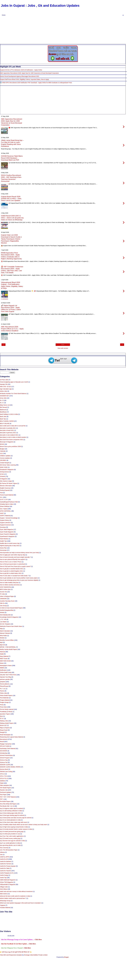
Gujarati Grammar (5, 525)
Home (62, 344)
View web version (63, 348)
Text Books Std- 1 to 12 (7, 806)
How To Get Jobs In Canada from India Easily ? (14, 575)
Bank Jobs (3, 416)
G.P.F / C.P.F (4, 499)
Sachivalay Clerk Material (7, 748)
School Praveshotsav (6, 755)
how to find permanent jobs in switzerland (12, 564)
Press (1, 704)
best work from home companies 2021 (11, 439)
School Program (5, 758)
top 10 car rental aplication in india (10, 820)
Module (2, 638)
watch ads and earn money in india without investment (16, 891)
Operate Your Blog (5, 677)
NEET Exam (3, 658)
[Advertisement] (62, 30)
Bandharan (3, 412)
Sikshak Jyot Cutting (6, 771)
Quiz (1, 716)
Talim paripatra (4, 785)
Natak (2, 654)
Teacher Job (3, 790)
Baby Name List (5, 405)
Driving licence (4, 472)
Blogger (66, 957)
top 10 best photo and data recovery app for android (15, 817)
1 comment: (4, 299)
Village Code (4, 887)
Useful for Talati (4, 868)
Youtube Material (5, 907)
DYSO (2, 474)
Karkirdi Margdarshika (6, 610)
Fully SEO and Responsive (8, 955)
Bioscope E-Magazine (6, 442)
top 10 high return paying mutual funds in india (14, 827)
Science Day (4, 760)
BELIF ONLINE (4, 423)
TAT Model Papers (5, 787)
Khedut (2, 612)
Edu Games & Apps (6, 481)
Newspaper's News (6, 665)
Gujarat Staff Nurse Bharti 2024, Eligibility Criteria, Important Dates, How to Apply (24, 79)
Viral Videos (3, 889)
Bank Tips (3, 419)
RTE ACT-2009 (4, 746)
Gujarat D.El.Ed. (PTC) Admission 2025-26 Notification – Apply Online (21, 70)
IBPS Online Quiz (5, 589)
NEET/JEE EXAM (5, 661)
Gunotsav (3, 527)
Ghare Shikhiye (4, 506)
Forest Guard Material (6, 495)
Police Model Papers (6, 695)
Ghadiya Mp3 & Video (6, 504)
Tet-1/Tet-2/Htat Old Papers (8, 804)
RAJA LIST (3, 725)
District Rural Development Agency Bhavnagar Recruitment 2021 (19, 76)
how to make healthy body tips (9, 582)
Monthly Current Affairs (7, 640)
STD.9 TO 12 (4, 778)
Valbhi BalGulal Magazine (7, 880)
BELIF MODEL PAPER (7, 421)
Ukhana (2, 852)
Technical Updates (5, 792)
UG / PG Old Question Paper (8, 850)
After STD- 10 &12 (5, 386)
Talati (1, 783)
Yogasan (2, 905)
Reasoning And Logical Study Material (11, 737)
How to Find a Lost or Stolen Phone (10, 562)
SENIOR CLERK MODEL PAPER (10, 767)
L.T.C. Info (3, 619)
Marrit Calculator (5, 631)
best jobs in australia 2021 (8, 428)
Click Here (38, 939)
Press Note (3, 707)
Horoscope (3, 550)
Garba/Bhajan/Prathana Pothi (9, 502)
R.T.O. (2, 718)
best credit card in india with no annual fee (12, 426)
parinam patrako (5, 679)
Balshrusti (3, 409)
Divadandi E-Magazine (7, 469)
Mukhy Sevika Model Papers (8, 649)
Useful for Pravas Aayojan (8, 866)
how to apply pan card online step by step (12, 555)
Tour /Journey (4, 847)
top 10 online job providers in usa (10, 834)
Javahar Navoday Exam (7, 601)
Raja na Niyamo (5, 727)
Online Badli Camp (5, 672)
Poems (2, 691)
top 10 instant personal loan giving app (11, 831)
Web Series (3, 893)
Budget (2, 449)
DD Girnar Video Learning (8, 465)
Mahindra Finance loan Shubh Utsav (11, 626)
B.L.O (1, 400)
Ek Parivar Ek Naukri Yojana (8, 483)
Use (1, 854)
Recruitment (3, 739)
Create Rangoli (4, 462)
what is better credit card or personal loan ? (13, 898)
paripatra (2, 681)
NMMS (2, 668)
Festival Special (5, 490)
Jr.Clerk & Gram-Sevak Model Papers (11, 608)
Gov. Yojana (3, 509)
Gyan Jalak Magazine (6, 529)
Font (1, 492)
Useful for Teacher (5, 870)
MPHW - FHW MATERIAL (8, 647)
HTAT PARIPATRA (5, 587)
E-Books (2, 476)
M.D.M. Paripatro (5, 624)
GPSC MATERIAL (5, 511)
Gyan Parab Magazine (7, 532)
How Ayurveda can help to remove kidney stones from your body (19, 552)
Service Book (4, 769)
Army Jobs (3, 398)
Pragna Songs (4, 702)
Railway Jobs (4, 721)
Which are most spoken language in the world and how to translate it (20, 903)
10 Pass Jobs (4, 379)
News (1, 663)
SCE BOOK (3, 751)
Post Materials (4, 697)
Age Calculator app (6, 389)
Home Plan (3, 548)
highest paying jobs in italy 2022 (9, 545)
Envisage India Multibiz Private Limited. (36, 955)
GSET (2, 513)
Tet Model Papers (5, 801)
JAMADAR (3, 598)
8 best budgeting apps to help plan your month (14, 382)
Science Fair (4, 762)
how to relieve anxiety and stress (10, 585)
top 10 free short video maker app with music (13, 822)
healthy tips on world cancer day (9, 543)
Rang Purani (4, 730)
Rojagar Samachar (5, 744)
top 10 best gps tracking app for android (12, 815)
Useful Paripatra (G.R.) (7, 873)
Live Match (3, 621)
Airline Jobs (3, 391)
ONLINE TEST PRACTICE (8, 675)
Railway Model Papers (7, 723)
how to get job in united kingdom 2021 (11, 571)
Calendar (2, 451)
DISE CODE (3, 467)
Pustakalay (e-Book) (6, 711)
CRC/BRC (3, 460)
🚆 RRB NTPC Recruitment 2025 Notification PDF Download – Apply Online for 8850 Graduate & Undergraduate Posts (36, 82)
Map (1, 628)
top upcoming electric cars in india (10, 845)
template (19, 955)
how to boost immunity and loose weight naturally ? (15, 557)
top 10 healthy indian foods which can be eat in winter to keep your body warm (23, 824)
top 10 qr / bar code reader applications (12, 836)
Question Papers (5, 714)
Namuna (2, 651)
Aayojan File (3, 384)
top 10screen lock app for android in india (12, 840)
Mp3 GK (2, 645)
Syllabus (2, 781)
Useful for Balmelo (5, 861)
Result (2, 741)
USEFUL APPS (4, 857)
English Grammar (5, 488)
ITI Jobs (2, 594)
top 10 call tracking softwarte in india (11, 810)
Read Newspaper (5, 734)
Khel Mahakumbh (5, 615)
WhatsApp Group (5, 900)
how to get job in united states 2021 (10, 573)
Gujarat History (4, 520)
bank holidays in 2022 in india (9, 414)
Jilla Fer (2, 603)
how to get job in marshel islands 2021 (11, 568)
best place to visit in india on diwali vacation (13, 437)
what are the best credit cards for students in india (15, 896)
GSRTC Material (5, 515)
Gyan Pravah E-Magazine (8, 534)
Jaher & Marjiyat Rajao (7, 596)
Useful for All (4, 859)
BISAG (2, 444)
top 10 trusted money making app (10, 838)
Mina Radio (3, 635)
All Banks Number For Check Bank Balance (13, 393)
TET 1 (2, 799)
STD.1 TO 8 (3, 776)
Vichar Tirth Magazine (6, 882)
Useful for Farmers (5, 864)
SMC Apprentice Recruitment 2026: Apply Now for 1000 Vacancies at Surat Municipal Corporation (29, 73)
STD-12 (2, 774)
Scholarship (3, 753)
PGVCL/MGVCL (5, 684)
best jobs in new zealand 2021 (9, 435)
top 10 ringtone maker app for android (11, 808)
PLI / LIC (2, 688)
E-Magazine (3, 479)
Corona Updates (5, 458)
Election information (6, 485)
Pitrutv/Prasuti (4, 686)
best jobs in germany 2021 (8, 432)
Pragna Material (5, 700)
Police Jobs (3, 693)
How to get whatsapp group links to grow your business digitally (19, 580)
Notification (3, 670)
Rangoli (2, 732)
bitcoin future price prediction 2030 (10, 446)
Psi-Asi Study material (6, 709)
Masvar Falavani (5, 633)
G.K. (1, 497)
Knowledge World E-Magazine (9, 617)
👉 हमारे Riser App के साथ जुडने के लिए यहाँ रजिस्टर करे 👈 (15, 952)
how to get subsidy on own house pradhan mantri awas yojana (19, 578)
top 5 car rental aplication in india (10, 843)
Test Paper (3, 794)
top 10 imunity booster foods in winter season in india (16, 829)
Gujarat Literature (5, 522)
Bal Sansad (3, 407)
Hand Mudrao (4, 538)
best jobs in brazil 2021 (7, 430)
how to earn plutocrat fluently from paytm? (12, 559)
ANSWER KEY (4, 396)
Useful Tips (3, 877)
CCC (1, 453)
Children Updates (5, 455)
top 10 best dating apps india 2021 (10, 813)
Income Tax (3, 592)
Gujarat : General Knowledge (9, 518)
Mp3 (1, 642)
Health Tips (3, 541)
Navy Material (4, 656)
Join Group (3, 605)
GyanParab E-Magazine (7, 536)
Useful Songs (4, 875)
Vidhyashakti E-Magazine (7, 884)
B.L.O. (2, 402)
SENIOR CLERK (5, 764)
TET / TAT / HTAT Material (8, 797)
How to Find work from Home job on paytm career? (15, 566)
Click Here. (32, 944)
